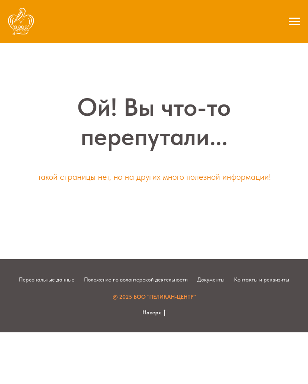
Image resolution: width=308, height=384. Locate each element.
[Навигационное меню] (294, 22)
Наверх (154, 312)
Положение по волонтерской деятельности (136, 279)
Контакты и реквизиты (261, 279)
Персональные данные (46, 279)
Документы (210, 279)
